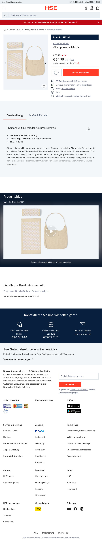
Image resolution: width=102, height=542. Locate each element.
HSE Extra (71, 482)
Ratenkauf (40, 449)
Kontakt (7, 437)
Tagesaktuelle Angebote (12, 2)
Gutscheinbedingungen (68, 393)
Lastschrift (40, 437)
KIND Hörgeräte (10, 482)
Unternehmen (41, 476)
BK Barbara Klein (61, 43)
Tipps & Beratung (11, 449)
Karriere (39, 488)
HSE (69, 476)
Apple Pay (39, 462)
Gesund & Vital (15, 30)
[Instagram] (82, 509)
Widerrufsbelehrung (76, 437)
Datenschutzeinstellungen (79, 443)
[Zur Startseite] (51, 8)
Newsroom (40, 495)
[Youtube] (69, 509)
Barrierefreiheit (74, 456)
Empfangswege (42, 482)
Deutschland (9, 509)
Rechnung (39, 443)
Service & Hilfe (10, 430)
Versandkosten (68, 88)
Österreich (8, 521)
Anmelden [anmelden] (70, 384)
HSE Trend (72, 488)
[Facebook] (75, 509)
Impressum (63, 532)
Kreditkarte (40, 456)
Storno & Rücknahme (13, 456)
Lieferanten (8, 476)
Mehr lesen (12, 164)
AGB (36, 532)
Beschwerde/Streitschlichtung (81, 430)
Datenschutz (48, 532)
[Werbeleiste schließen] (98, 22)
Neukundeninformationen (15, 443)
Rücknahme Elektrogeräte (79, 449)
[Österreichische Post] (38, 509)
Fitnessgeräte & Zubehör (34, 30)
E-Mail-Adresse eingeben (72, 376)
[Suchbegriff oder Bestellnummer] (54, 15)
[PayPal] (39, 430)
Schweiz (7, 515)
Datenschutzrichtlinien (79, 389)
